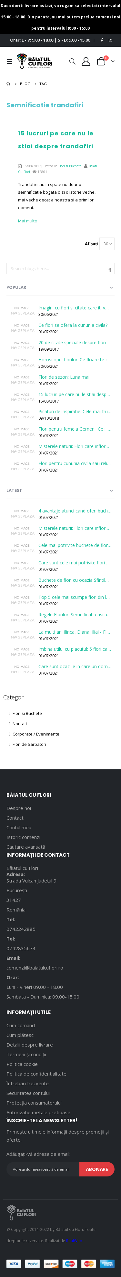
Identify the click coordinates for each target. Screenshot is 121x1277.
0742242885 (20, 929)
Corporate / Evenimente (34, 734)
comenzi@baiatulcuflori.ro (34, 967)
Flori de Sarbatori (27, 744)
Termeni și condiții (26, 1054)
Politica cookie (22, 1064)
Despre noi (18, 808)
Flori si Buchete (69, 166)
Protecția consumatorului (34, 1102)
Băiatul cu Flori (22, 868)
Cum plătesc (20, 1035)
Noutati (18, 723)
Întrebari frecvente (27, 1083)
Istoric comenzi (23, 837)
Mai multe (27, 221)
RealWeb (74, 1240)
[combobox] (60, 269)
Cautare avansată (25, 846)
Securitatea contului (28, 1093)
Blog (25, 83)
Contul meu (18, 827)
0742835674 (20, 948)
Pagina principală (8, 84)
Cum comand (20, 1025)
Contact (15, 817)
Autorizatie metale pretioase (38, 1112)
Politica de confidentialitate (36, 1073)
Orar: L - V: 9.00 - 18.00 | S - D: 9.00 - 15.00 (50, 40)
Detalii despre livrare (29, 1044)
